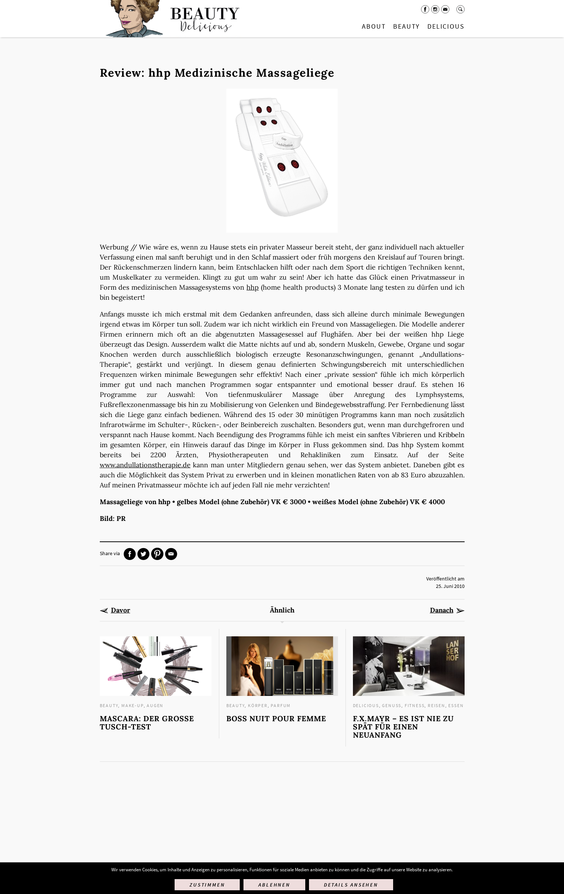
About (374, 26)
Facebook (425, 9)
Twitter (143, 554)
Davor (120, 610)
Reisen (436, 705)
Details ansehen (351, 884)
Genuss (391, 705)
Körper (258, 705)
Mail (445, 9)
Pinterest (157, 554)
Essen (455, 705)
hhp (252, 287)
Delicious (445, 26)
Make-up (132, 705)
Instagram (435, 9)
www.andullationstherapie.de (145, 465)
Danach (441, 610)
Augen (155, 705)
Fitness (415, 705)
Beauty (406, 26)
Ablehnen (274, 884)
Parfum (281, 705)
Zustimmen (207, 884)
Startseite (171, 18)
